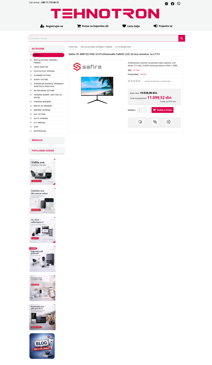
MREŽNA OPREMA (42, 109)
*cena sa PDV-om (168, 101)
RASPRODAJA (40, 130)
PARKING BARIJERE (42, 101)
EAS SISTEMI (39, 113)
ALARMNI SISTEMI (42, 75)
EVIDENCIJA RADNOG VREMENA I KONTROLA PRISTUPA (49, 84)
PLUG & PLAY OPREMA (44, 70)
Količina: (132, 110)
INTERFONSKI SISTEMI (44, 90)
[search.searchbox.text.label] (106, 38)
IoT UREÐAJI (39, 122)
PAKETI (37, 54)
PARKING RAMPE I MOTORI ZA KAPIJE (48, 95)
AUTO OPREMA (41, 118)
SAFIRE (143, 74)
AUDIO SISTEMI (41, 79)
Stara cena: (135, 93)
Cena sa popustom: (138, 98)
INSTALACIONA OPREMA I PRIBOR (46, 61)
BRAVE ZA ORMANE (43, 105)
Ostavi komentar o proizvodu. (158, 81)
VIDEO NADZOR (41, 66)
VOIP (36, 126)
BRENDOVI (37, 139)
